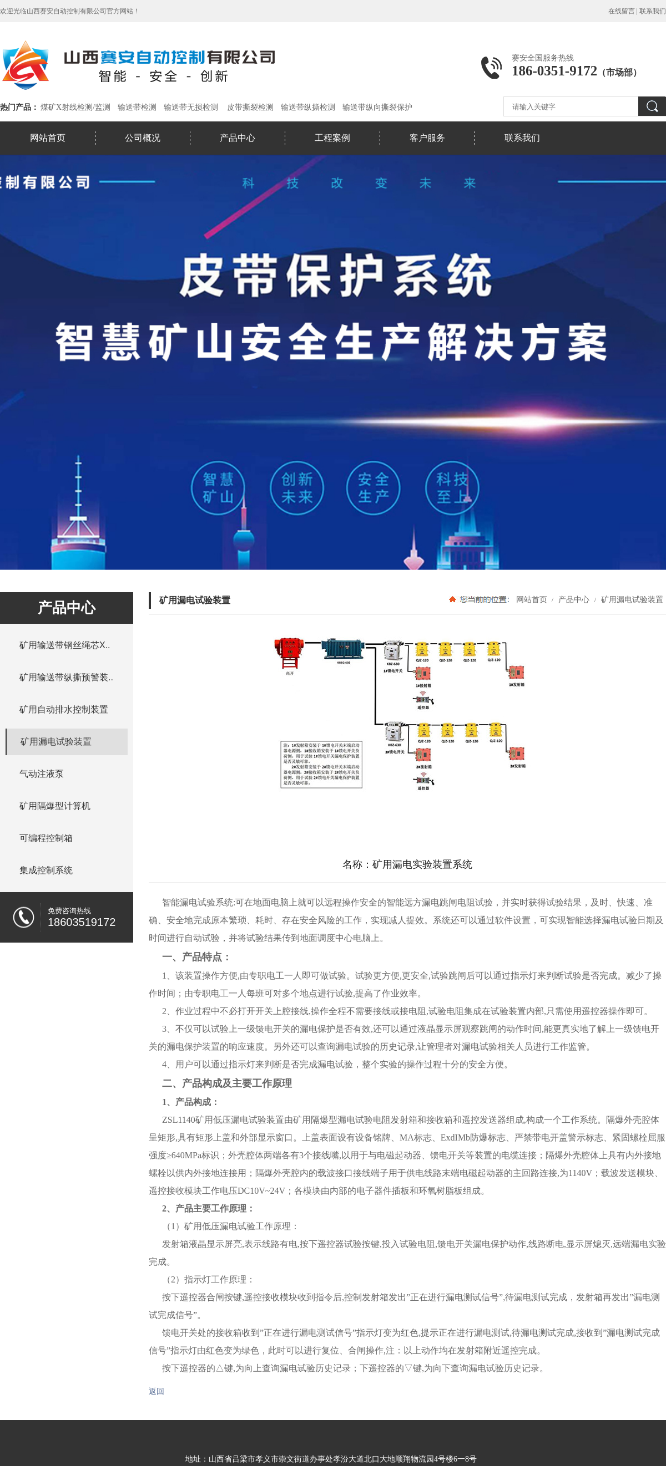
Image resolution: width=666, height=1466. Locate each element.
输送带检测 (137, 107)
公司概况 (142, 137)
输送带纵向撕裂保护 (377, 107)
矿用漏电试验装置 (631, 599)
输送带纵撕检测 (308, 107)
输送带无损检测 (191, 107)
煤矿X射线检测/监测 (75, 107)
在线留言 (621, 11)
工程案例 (332, 137)
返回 (156, 1391)
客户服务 (427, 137)
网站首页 (47, 137)
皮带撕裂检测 (250, 107)
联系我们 (652, 11)
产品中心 (237, 137)
